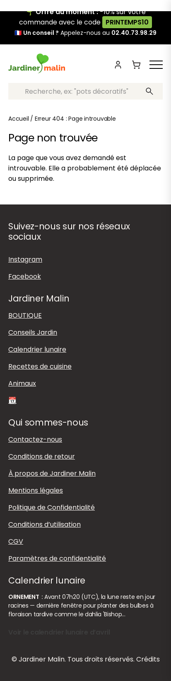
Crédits (148, 659)
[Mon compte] (118, 64)
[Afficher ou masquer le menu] (156, 65)
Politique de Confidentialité (51, 507)
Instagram (25, 259)
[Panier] (136, 64)
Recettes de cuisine (40, 366)
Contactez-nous (35, 439)
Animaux (22, 383)
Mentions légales (35, 490)
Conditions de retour (41, 456)
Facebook (24, 276)
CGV (15, 541)
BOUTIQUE (25, 315)
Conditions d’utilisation (44, 524)
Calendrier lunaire (37, 349)
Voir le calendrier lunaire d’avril (59, 632)
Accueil (18, 118)
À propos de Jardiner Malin (52, 473)
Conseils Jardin (32, 332)
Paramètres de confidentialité (57, 558)
